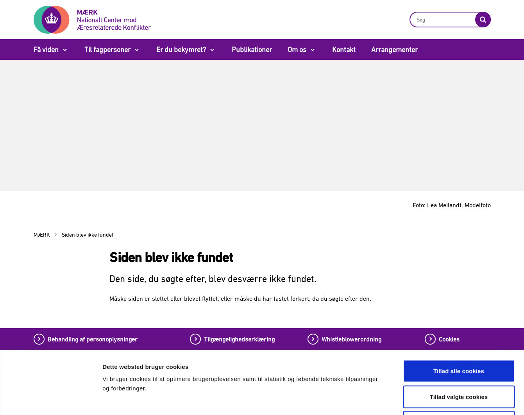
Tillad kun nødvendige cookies (458, 363)
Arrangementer (394, 49)
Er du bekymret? (181, 49)
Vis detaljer (409, 399)
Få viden (46, 49)
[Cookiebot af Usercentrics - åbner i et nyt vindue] (50, 400)
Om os (297, 49)
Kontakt (344, 49)
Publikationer (252, 49)
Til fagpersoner (107, 49)
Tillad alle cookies (458, 312)
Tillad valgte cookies (459, 338)
